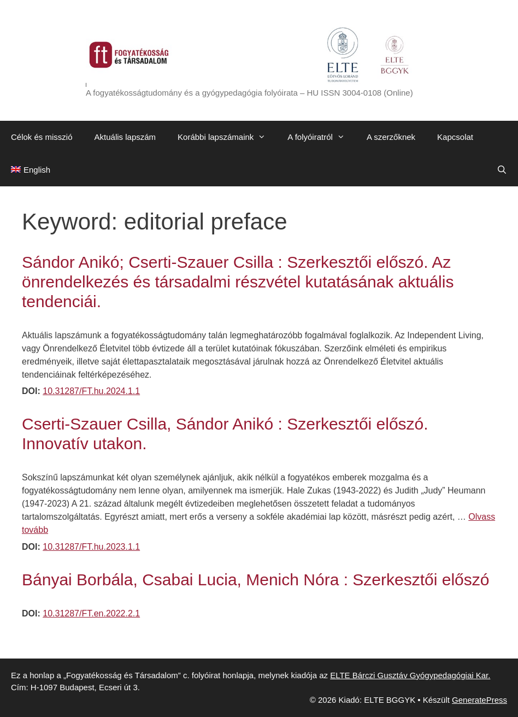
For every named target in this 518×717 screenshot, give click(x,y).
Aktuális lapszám (125, 137)
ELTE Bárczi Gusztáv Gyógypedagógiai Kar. (410, 675)
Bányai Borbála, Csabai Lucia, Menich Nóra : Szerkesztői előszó (255, 580)
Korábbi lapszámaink (227, 137)
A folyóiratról (321, 137)
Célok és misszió (42, 137)
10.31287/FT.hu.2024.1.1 (91, 391)
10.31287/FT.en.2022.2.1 (91, 613)
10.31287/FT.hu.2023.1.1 (91, 546)
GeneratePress (479, 699)
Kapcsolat (455, 137)
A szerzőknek (391, 137)
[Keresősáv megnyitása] (502, 170)
